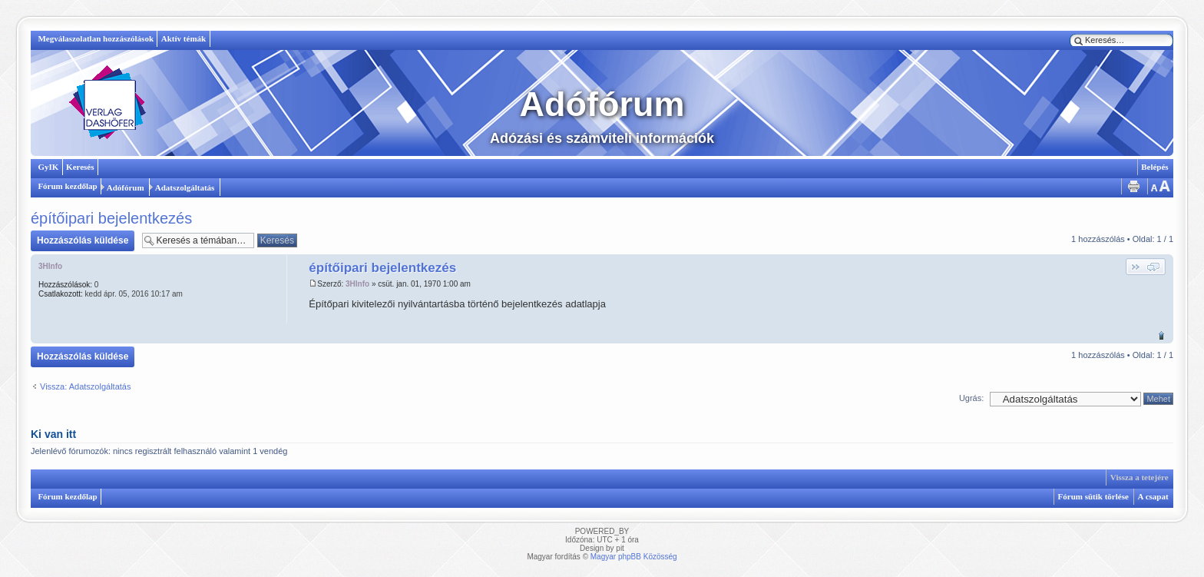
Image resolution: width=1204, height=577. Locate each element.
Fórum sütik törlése (1093, 496)
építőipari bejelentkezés (111, 218)
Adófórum (125, 187)
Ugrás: (971, 398)
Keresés (80, 166)
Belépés (1154, 166)
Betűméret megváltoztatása (1159, 186)
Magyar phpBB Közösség (633, 556)
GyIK (48, 166)
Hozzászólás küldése (82, 240)
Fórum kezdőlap (67, 186)
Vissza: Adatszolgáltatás (85, 386)
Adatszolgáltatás (185, 187)
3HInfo (357, 284)
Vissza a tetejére (1161, 335)
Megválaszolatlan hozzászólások (96, 38)
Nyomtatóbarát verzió (1133, 186)
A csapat (1153, 496)
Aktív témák (183, 38)
